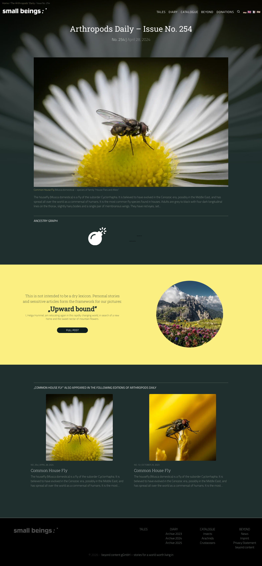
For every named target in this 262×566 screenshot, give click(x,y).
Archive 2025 (174, 542)
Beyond (244, 529)
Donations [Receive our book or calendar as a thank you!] (225, 12)
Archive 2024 (174, 538)
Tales (161, 12)
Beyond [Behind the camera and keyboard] (207, 12)
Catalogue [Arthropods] (189, 12)
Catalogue (207, 529)
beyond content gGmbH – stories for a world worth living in (137, 554)
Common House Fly (44, 190)
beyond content (244, 547)
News (244, 533)
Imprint (244, 538)
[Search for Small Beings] (238, 12)
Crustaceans (207, 542)
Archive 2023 (174, 533)
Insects (207, 533)
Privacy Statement (244, 542)
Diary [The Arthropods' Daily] (173, 12)
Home (5, 3)
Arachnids (208, 538)
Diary (174, 529)
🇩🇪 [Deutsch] (245, 12)
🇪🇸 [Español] (258, 12)
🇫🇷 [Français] (254, 12)
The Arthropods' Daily (23, 3)
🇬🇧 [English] (249, 12)
